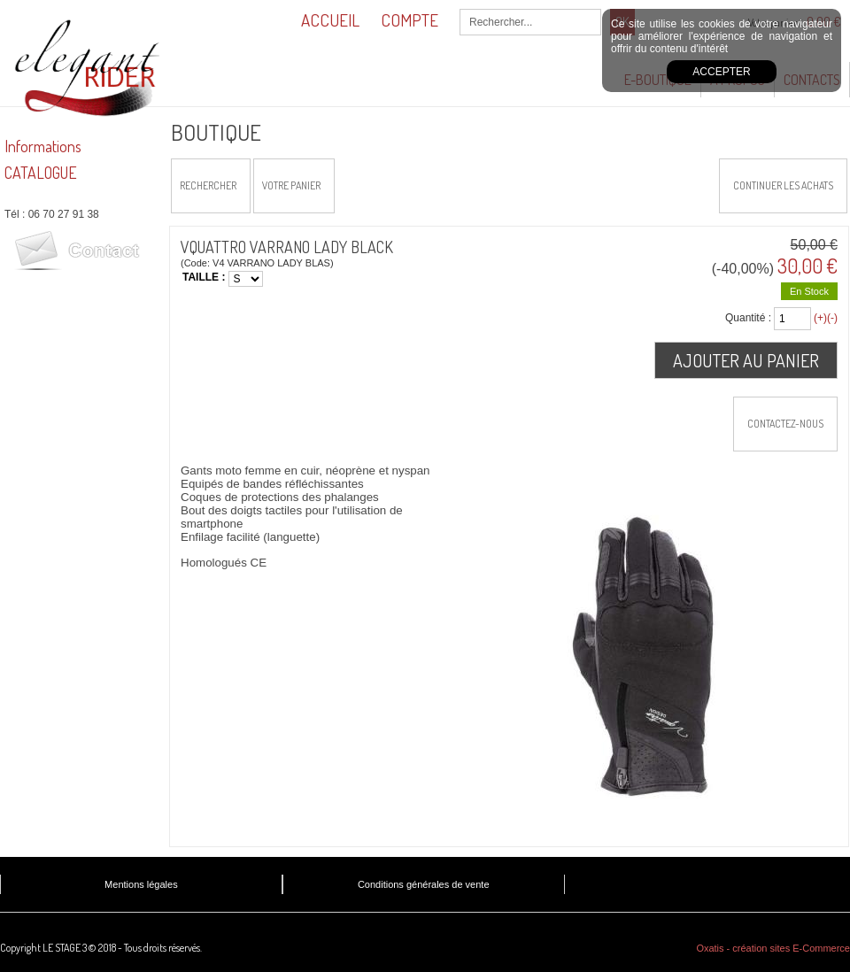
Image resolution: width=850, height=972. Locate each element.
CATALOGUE (40, 172)
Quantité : (748, 318)
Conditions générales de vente (424, 884)
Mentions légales (141, 884)
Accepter (721, 72)
